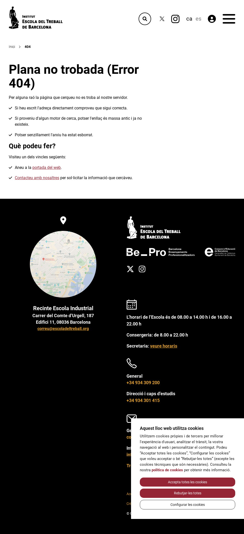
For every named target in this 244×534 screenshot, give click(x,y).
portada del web (46, 167)
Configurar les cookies (187, 505)
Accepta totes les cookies (187, 482)
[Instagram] (175, 19)
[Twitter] (162, 19)
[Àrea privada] (212, 19)
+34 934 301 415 (143, 400)
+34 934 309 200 (143, 382)
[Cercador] (145, 19)
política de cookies (167, 470)
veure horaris (163, 346)
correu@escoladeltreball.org (63, 328)
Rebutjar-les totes (187, 493)
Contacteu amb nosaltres (37, 177)
